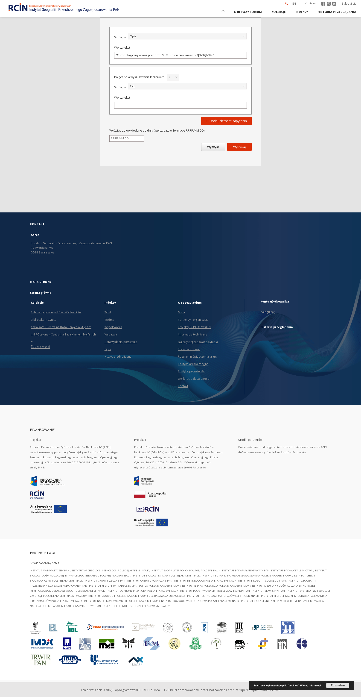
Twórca (109, 320)
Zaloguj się (348, 3)
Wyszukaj (239, 147)
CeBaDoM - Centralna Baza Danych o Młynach (61, 327)
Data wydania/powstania (121, 342)
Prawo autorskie (189, 349)
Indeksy (301, 12)
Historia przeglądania (337, 12)
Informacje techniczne (192, 334)
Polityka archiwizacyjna (193, 364)
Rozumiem (338, 685)
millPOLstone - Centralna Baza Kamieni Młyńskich (63, 334)
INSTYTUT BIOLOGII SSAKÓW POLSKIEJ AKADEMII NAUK (167, 575)
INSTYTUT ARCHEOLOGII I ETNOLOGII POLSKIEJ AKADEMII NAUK (110, 570)
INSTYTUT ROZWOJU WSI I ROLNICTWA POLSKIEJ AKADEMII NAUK (200, 601)
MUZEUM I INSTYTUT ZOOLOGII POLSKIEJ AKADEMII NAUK (111, 595)
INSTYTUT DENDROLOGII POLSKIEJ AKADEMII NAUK (205, 580)
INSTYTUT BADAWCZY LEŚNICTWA (292, 570)
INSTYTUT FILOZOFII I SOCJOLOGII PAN (262, 580)
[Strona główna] (222, 12)
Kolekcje (278, 12)
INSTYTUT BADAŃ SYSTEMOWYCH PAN (246, 570)
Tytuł (108, 312)
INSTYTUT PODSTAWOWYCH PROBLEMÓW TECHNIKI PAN (215, 590)
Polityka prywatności (191, 371)
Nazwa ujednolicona (118, 357)
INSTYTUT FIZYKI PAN (88, 606)
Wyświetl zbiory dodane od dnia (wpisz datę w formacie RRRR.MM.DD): (157, 130)
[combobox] (187, 36)
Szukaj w (120, 37)
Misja (181, 312)
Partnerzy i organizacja (193, 320)
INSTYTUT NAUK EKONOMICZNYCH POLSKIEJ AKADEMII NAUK (121, 601)
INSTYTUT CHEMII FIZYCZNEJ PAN (105, 580)
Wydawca (111, 334)
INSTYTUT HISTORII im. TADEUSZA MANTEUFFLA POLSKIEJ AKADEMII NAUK (134, 585)
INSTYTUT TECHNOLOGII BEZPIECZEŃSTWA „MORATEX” (137, 606)
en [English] (294, 3)
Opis (108, 349)
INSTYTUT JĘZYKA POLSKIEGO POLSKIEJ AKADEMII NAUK (215, 585)
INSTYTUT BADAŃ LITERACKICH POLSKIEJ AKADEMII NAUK (186, 570)
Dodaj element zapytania (226, 121)
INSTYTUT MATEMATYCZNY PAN (50, 570)
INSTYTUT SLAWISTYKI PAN (268, 590)
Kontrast (310, 3)
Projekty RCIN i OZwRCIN (194, 327)
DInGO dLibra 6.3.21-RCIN (158, 690)
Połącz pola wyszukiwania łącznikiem (139, 77)
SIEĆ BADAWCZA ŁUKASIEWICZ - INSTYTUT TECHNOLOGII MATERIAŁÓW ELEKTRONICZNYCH (204, 595)
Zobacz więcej (40, 346)
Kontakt (183, 386)
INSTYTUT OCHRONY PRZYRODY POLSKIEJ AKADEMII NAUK (143, 590)
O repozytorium (248, 12)
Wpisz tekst (122, 48)
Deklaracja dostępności (194, 379)
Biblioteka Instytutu (43, 320)
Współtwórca (113, 327)
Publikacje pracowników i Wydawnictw (56, 312)
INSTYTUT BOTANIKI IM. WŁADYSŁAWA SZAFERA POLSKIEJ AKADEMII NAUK (247, 575)
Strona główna (41, 293)
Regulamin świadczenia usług (197, 357)
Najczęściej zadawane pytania (198, 342)
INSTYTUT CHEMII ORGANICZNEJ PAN (150, 580)
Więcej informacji (310, 685)
